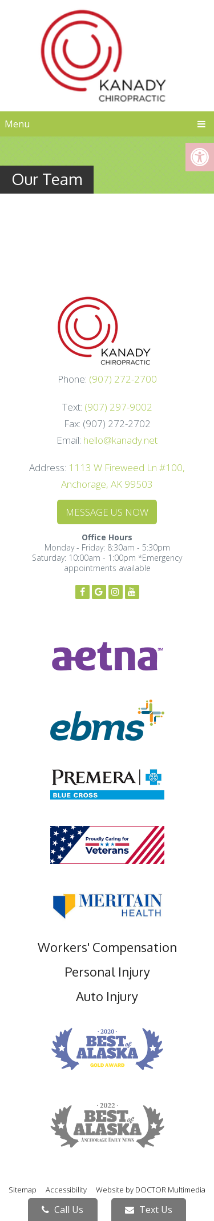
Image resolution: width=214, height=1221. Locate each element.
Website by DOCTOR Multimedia (150, 1189)
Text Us (148, 1209)
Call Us (62, 1209)
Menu (17, 124)
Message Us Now (107, 512)
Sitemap (23, 1189)
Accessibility (66, 1189)
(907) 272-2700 (123, 378)
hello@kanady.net (120, 440)
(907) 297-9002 (118, 406)
